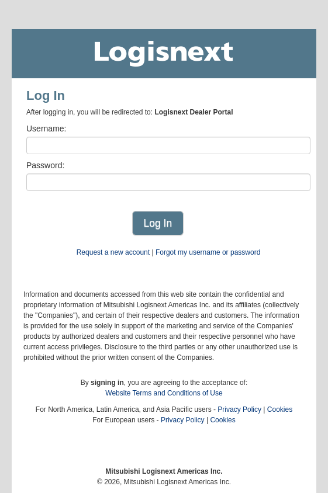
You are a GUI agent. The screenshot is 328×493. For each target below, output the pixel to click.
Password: (45, 165)
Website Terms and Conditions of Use (163, 393)
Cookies (279, 409)
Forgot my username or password (208, 252)
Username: (46, 128)
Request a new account (113, 252)
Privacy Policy (239, 409)
